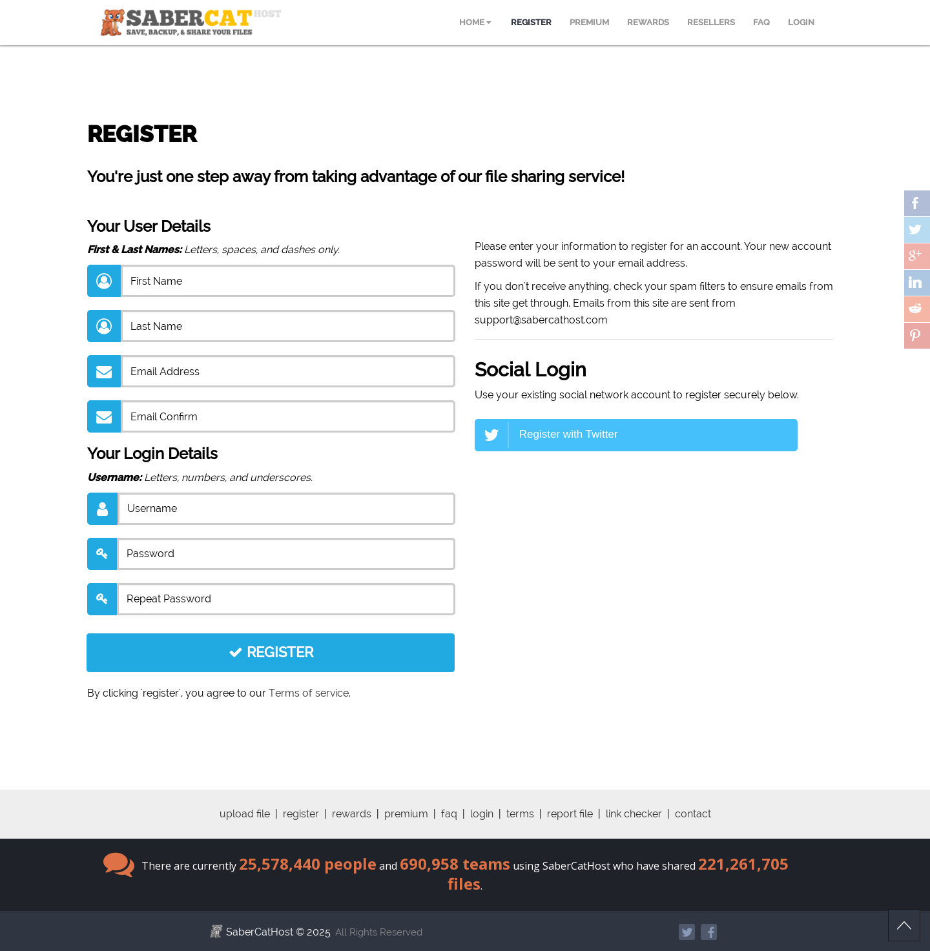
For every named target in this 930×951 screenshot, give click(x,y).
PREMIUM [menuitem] (589, 22)
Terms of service (309, 693)
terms (520, 814)
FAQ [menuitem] (761, 22)
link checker (634, 814)
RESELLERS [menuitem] (711, 22)
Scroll (904, 925)
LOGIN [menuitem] (801, 22)
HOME (475, 22)
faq (449, 814)
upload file (245, 814)
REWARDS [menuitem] (648, 22)
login (481, 814)
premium (406, 814)
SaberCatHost (259, 932)
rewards (351, 814)
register (301, 814)
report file (570, 814)
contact (693, 814)
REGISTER (271, 652)
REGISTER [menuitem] (531, 22)
